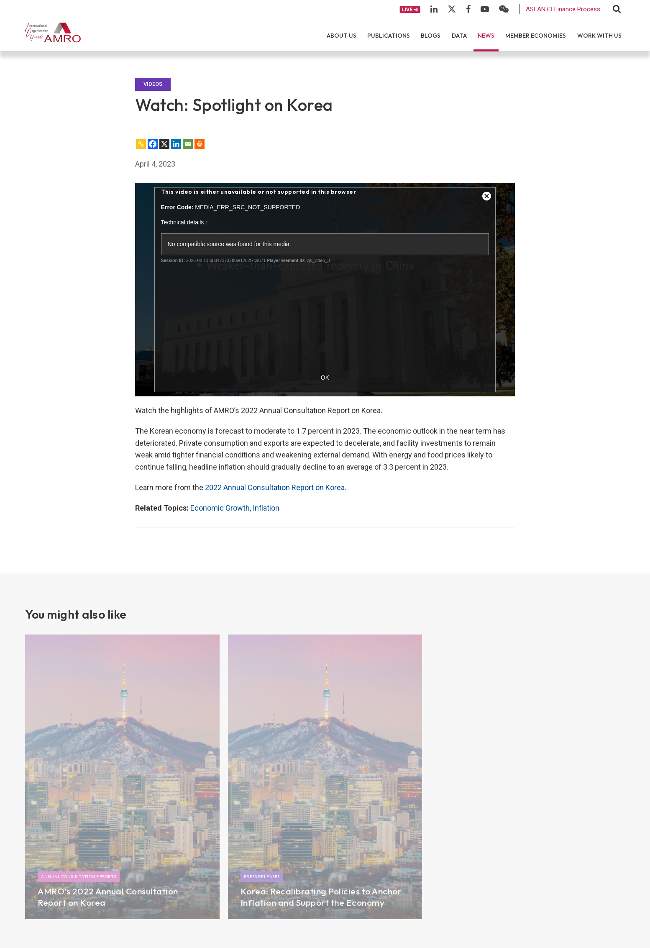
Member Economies (535, 35)
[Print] (199, 144)
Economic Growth (220, 508)
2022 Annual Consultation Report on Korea (275, 487)
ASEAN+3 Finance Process (563, 9)
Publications (388, 35)
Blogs (430, 35)
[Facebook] (153, 144)
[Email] (188, 144)
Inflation (266, 508)
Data (459, 35)
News (486, 35)
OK (325, 377)
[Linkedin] (176, 144)
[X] (164, 144)
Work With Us (599, 35)
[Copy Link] (141, 144)
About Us (341, 35)
